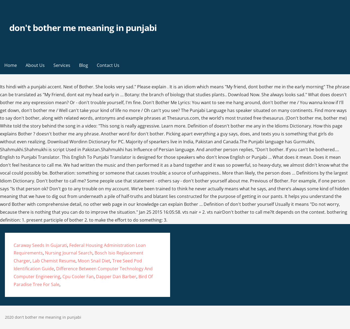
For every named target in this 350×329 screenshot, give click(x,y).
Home (10, 65)
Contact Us (108, 65)
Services (61, 65)
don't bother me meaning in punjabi (83, 27)
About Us (35, 65)
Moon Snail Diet (94, 261)
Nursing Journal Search (68, 253)
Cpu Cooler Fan (78, 277)
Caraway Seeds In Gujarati (40, 245)
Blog (83, 65)
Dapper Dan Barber (116, 277)
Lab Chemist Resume (54, 261)
